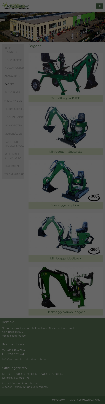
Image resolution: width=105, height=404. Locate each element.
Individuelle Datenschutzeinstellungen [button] (52, 238)
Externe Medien (78, 210)
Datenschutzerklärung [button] (54, 245)
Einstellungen (21, 203)
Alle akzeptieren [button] (53, 221)
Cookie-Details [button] (37, 245)
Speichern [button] (53, 230)
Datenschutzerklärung (26, 200)
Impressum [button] (69, 245)
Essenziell (21, 210)
